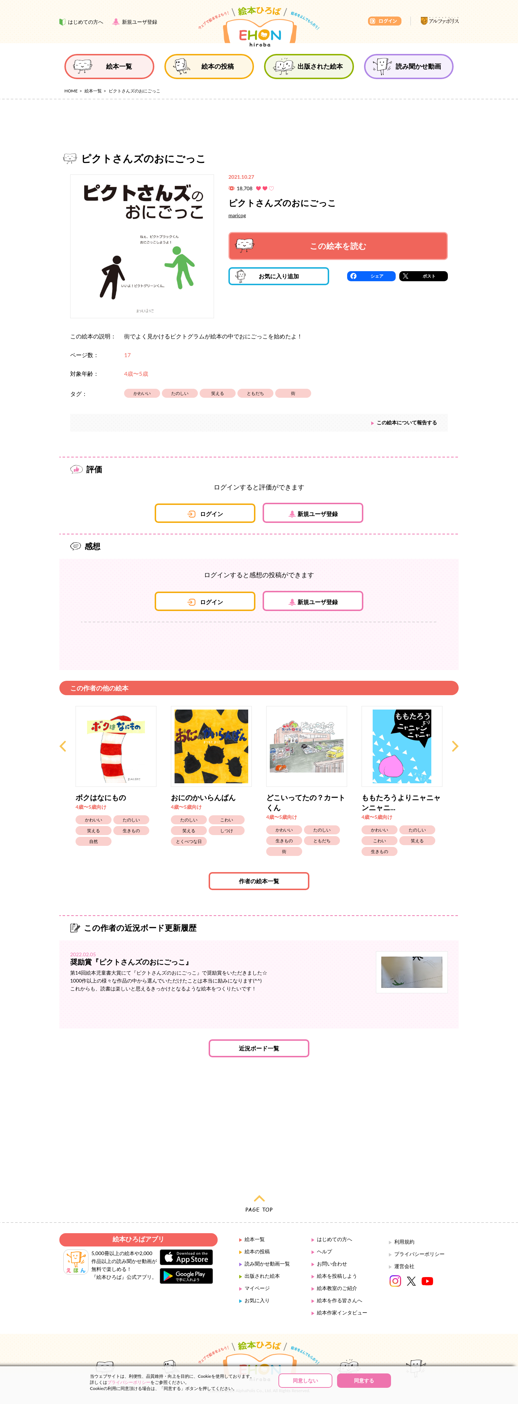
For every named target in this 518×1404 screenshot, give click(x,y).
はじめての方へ (334, 1239)
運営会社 (404, 1266)
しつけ (226, 830)
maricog (237, 215)
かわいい (142, 393)
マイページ (257, 1288)
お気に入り (257, 1300)
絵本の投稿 (257, 1251)
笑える (217, 393)
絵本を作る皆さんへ (339, 1300)
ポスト (429, 276)
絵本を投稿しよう (337, 1276)
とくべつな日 (189, 841)
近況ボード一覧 (259, 1048)
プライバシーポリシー (419, 1254)
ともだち (255, 393)
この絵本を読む (301, 246)
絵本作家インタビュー (342, 1312)
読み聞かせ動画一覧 (267, 1264)
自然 (93, 841)
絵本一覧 (93, 91)
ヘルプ (324, 1251)
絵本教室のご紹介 (337, 1288)
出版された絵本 (262, 1276)
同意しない (305, 1380)
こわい (226, 819)
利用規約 (404, 1242)
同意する (364, 1380)
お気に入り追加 (267, 276)
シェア (377, 276)
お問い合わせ (332, 1264)
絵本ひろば (259, 26)
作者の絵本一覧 (259, 881)
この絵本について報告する (407, 422)
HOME (71, 91)
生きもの (131, 830)
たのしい (179, 393)
